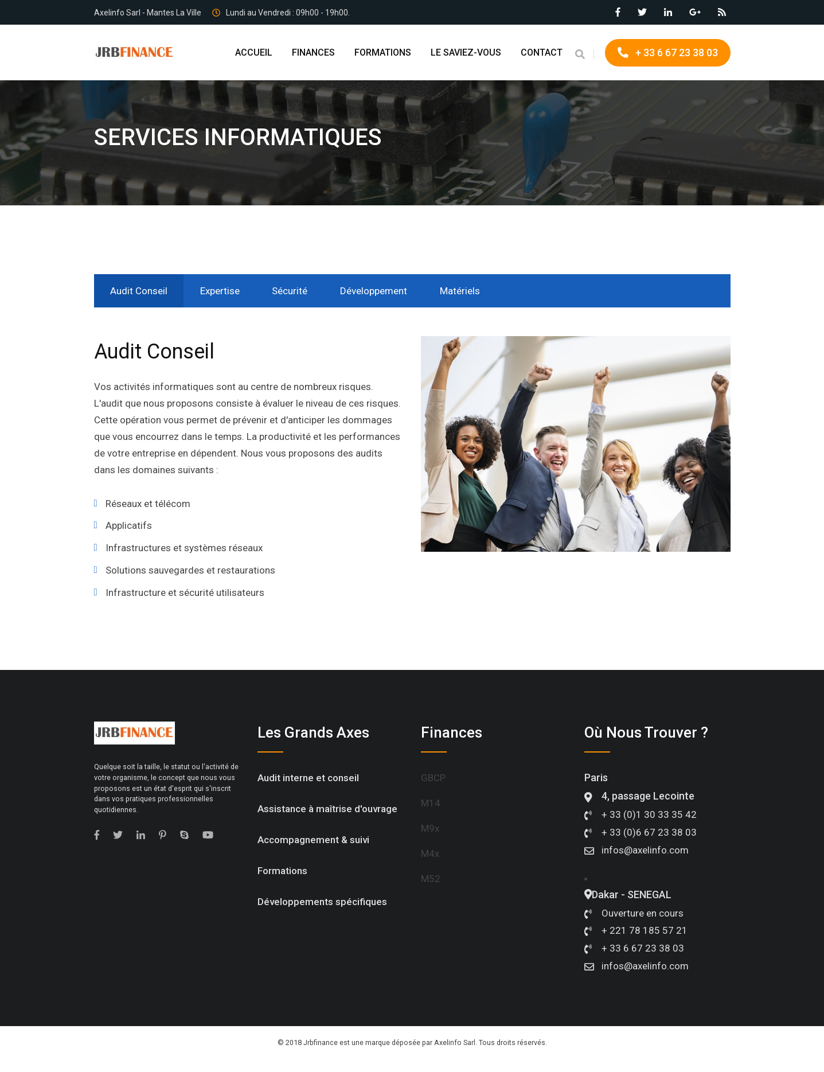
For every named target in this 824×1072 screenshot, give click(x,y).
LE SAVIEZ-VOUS (466, 52)
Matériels (468, 291)
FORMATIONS (382, 52)
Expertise (223, 291)
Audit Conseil (140, 291)
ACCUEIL (253, 52)
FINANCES (313, 52)
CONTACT (542, 52)
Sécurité (295, 291)
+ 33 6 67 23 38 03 (668, 52)
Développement (380, 291)
